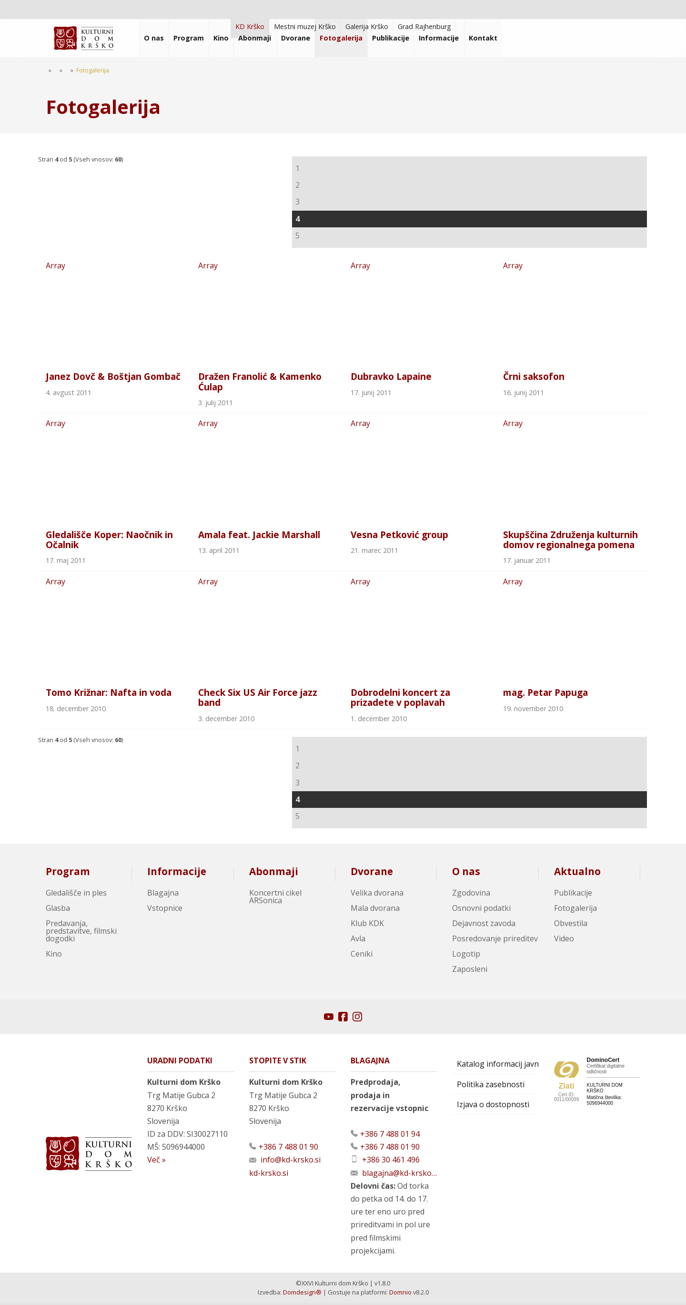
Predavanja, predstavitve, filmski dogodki (81, 933)
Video (564, 940)
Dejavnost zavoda (483, 925)
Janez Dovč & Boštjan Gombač (113, 377)
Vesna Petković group (399, 535)
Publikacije (573, 894)
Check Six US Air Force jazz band (257, 699)
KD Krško (249, 26)
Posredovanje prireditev (495, 940)
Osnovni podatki (481, 910)
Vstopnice (164, 910)
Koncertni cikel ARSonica (275, 898)
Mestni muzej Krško (305, 26)
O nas (466, 873)
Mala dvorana (375, 910)
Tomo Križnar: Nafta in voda (109, 694)
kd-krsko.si (268, 1175)
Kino (54, 955)
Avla (358, 940)
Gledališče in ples (76, 894)
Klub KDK (367, 925)
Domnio (400, 1294)
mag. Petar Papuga (545, 694)
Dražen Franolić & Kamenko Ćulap (260, 382)
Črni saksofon (534, 377)
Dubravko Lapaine (391, 377)
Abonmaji (273, 873)
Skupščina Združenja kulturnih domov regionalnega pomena (570, 540)
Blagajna (163, 894)
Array (114, 311)
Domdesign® (302, 1294)
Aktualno (577, 873)
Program (68, 873)
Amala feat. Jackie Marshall (259, 535)
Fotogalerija (575, 910)
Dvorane (372, 873)
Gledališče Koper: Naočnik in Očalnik (109, 540)
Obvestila (570, 925)
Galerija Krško (366, 26)
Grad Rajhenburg (424, 26)
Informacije (176, 873)
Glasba (58, 910)
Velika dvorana (377, 894)
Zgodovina (471, 894)
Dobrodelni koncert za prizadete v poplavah (400, 699)
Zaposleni (469, 971)
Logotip (466, 955)
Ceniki (362, 955)
